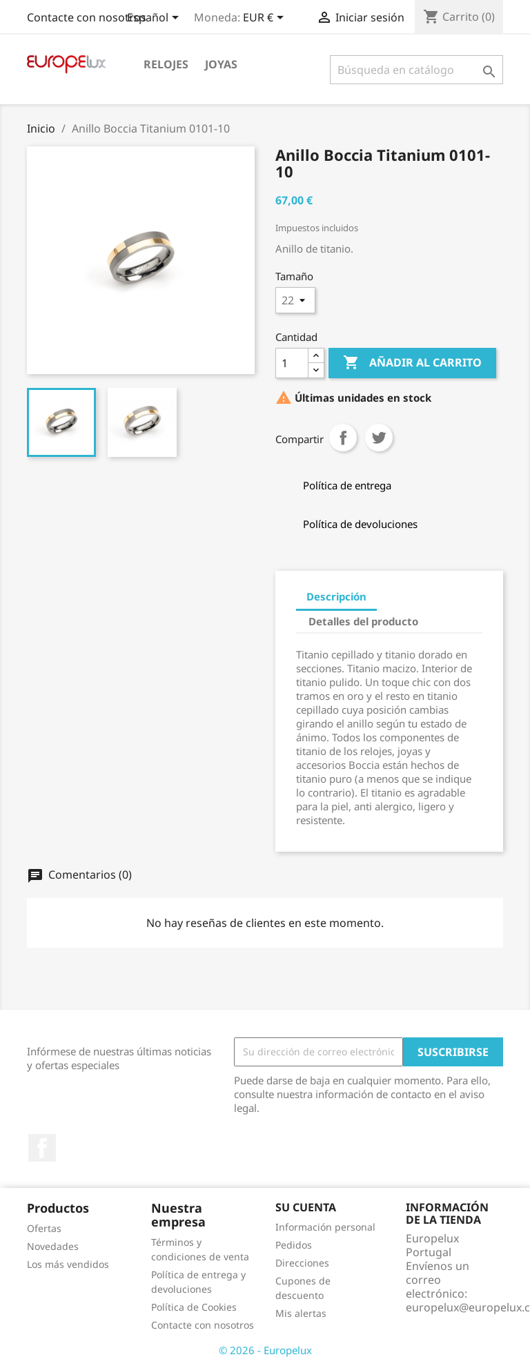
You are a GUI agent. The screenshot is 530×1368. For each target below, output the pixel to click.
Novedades (53, 1246)
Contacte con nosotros (86, 17)
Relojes (166, 64)
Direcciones (302, 1262)
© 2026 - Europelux (265, 1350)
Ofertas (44, 1228)
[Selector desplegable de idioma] (155, 18)
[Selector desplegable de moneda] (265, 18)
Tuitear (379, 437)
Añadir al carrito (412, 363)
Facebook (42, 1148)
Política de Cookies (194, 1306)
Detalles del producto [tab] (363, 621)
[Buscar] (416, 69)
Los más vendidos (68, 1264)
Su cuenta (305, 1207)
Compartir (343, 437)
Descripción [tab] (336, 596)
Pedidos (293, 1244)
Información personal (325, 1226)
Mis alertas (300, 1313)
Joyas (221, 64)
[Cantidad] (291, 363)
